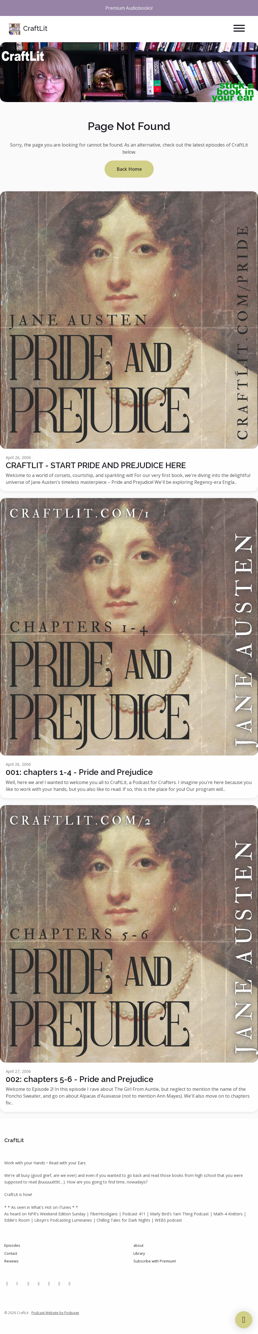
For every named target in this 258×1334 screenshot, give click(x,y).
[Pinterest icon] (28, 1283)
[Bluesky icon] (70, 1283)
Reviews (11, 1261)
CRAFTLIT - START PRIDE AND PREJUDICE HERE (96, 465)
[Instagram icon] (39, 1283)
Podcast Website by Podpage (55, 1312)
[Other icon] (18, 1283)
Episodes (12, 1245)
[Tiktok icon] (49, 1283)
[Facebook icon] (7, 1283)
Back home (129, 169)
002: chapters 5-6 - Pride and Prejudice (79, 1079)
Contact (10, 1253)
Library (139, 1253)
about (138, 1245)
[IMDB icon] (59, 1283)
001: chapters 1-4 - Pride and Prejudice (79, 772)
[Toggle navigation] (239, 29)
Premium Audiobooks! (129, 8)
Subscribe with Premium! (154, 1261)
